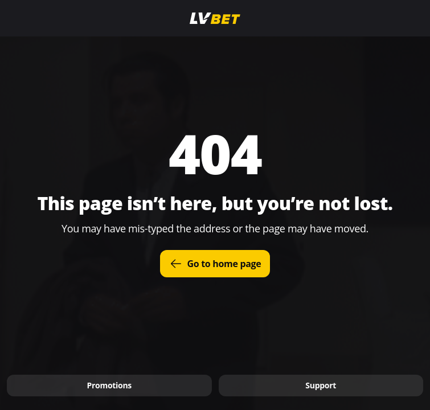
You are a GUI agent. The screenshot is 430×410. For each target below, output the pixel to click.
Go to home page (215, 263)
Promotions (109, 385)
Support (320, 385)
